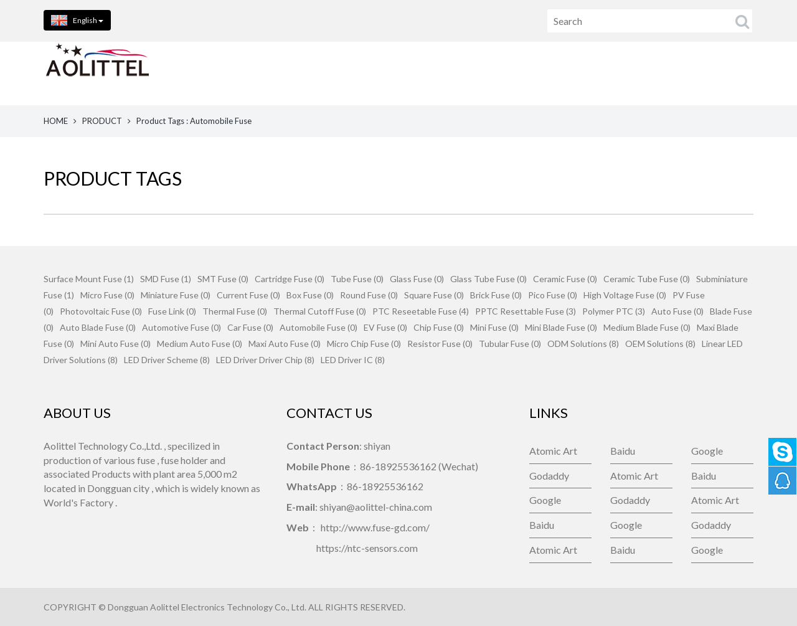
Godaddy (549, 475)
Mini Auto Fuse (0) (115, 343)
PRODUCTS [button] (311, 73)
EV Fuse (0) (385, 327)
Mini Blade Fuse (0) (561, 327)
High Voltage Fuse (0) (624, 295)
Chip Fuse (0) (438, 327)
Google (707, 451)
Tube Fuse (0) (357, 278)
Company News (716, 73)
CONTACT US (511, 73)
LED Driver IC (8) (353, 359)
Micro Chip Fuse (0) (364, 343)
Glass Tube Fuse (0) (488, 278)
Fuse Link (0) (172, 311)
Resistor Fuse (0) (440, 343)
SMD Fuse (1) (165, 278)
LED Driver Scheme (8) (167, 359)
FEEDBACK (613, 73)
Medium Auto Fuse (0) (199, 343)
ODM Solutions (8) (583, 343)
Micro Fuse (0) (107, 295)
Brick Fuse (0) (496, 295)
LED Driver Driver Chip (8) (265, 359)
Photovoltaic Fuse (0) (101, 311)
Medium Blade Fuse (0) (647, 327)
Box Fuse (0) (310, 295)
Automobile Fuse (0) (318, 327)
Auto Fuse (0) (677, 311)
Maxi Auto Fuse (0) (284, 343)
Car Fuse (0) (250, 327)
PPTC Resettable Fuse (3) (525, 311)
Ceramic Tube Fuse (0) (646, 278)
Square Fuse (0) (434, 295)
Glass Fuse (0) (417, 278)
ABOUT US (410, 73)
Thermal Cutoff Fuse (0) (319, 311)
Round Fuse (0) (369, 295)
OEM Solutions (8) (660, 343)
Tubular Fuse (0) (510, 343)
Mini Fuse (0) (494, 327)
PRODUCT (102, 121)
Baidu (622, 451)
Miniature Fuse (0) (175, 295)
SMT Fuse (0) (222, 278)
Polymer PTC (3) (613, 311)
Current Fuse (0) (248, 295)
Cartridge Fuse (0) (289, 278)
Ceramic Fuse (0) (565, 278)
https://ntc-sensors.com (367, 548)
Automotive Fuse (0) (181, 327)
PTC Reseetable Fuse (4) (420, 311)
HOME (220, 73)
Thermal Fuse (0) (234, 311)
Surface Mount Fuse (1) (89, 278)
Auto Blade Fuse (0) (98, 327)
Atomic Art (553, 451)
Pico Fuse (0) (552, 295)
